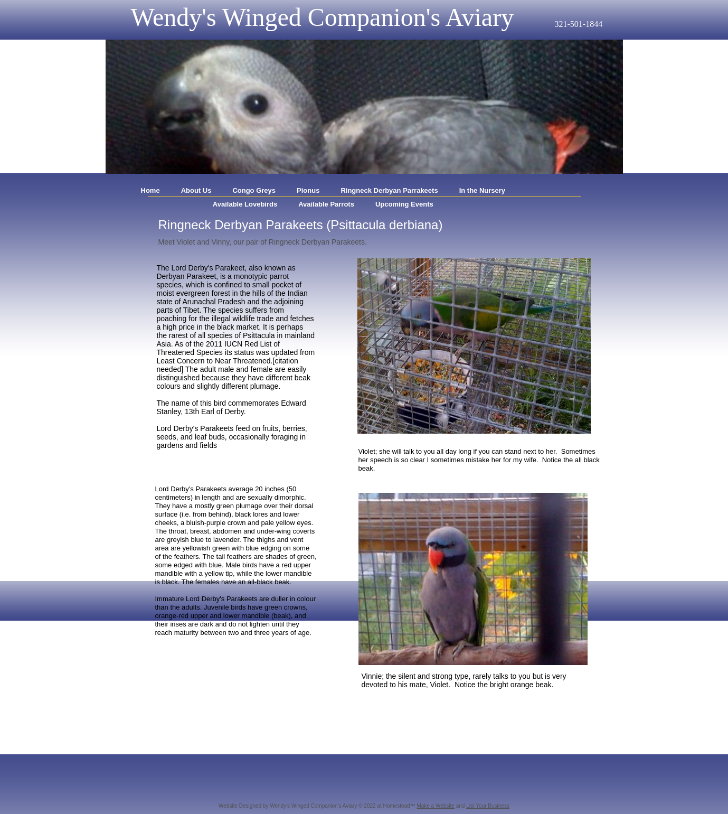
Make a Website (436, 806)
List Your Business (487, 806)
